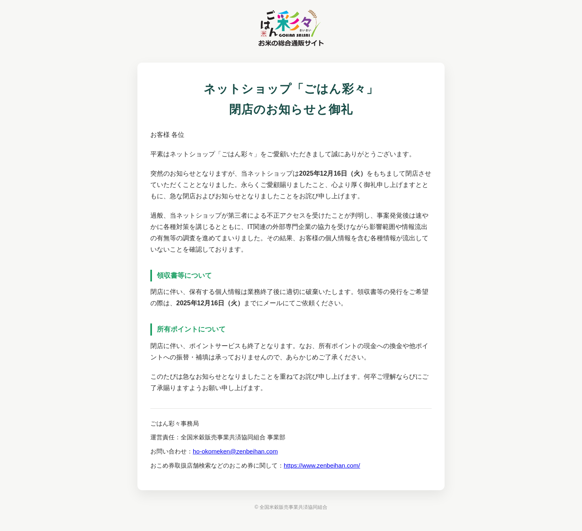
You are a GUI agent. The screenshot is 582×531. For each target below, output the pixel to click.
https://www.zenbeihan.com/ (322, 465)
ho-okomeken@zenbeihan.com (235, 451)
